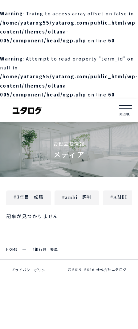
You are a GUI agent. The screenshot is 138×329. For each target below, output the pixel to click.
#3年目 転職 (28, 197)
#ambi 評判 (77, 197)
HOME (12, 249)
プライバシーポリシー (30, 269)
